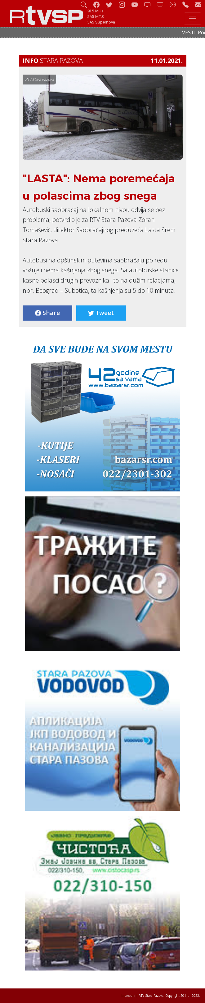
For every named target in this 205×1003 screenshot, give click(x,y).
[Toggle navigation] (192, 18)
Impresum (128, 995)
